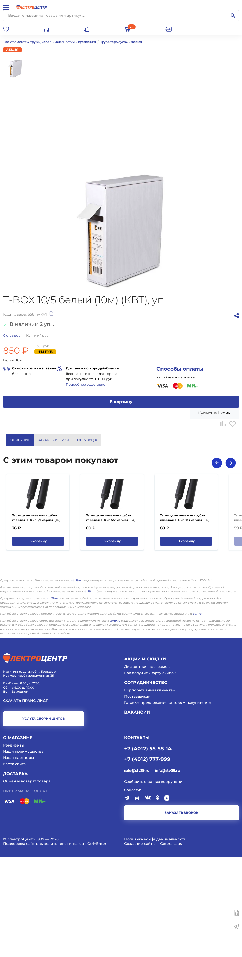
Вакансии (137, 812)
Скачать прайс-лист (25, 800)
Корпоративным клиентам (149, 790)
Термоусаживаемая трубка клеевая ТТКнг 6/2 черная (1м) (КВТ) (110, 619)
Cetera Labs (171, 943)
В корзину (121, 401)
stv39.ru (76, 680)
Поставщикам (137, 796)
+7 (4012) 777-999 (147, 859)
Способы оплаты (179, 369)
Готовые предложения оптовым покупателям (167, 802)
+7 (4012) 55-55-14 (148, 848)
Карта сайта (14, 863)
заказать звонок (181, 912)
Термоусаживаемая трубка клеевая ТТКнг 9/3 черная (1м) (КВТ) (184, 619)
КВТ (127, 515)
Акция (12, 50)
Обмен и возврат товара (26, 881)
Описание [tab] (20, 440)
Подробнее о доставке (85, 384)
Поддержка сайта (20, 943)
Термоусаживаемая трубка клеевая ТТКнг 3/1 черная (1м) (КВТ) (36, 619)
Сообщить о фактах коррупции (153, 881)
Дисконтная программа (147, 766)
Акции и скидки (145, 759)
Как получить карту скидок (150, 772)
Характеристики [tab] (53, 440)
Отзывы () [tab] (87, 440)
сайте (197, 713)
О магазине (17, 837)
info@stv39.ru (167, 870)
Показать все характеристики (204, 495)
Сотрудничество (145, 782)
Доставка (15, 873)
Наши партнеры (18, 857)
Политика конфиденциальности (155, 939)
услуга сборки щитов (43, 818)
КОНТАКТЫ (136, 837)
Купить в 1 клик (214, 413)
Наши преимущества (23, 851)
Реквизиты (13, 845)
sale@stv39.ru (137, 870)
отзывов (11, 335)
